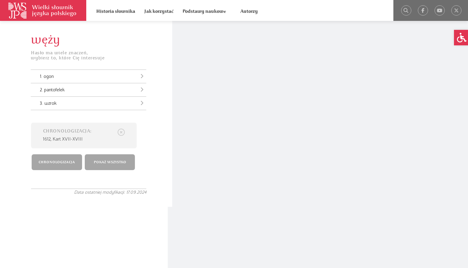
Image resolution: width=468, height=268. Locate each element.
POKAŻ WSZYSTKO (111, 162)
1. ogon (91, 76)
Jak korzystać (158, 11)
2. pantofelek (91, 89)
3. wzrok (91, 103)
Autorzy (249, 11)
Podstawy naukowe (204, 11)
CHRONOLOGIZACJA (58, 162)
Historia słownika (115, 11)
